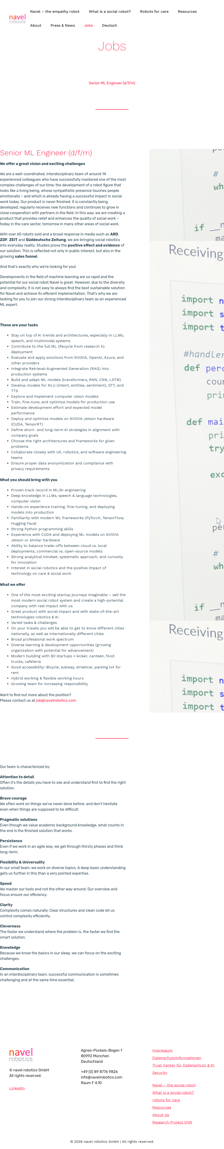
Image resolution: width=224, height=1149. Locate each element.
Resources (187, 11)
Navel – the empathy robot (55, 11)
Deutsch (109, 25)
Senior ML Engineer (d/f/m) (112, 83)
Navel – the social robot (174, 1085)
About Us (160, 1115)
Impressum (162, 1050)
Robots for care (154, 11)
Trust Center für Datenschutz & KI (183, 1065)
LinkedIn (17, 1088)
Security (159, 1072)
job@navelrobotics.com (56, 700)
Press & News (63, 25)
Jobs (88, 25)
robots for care (166, 1100)
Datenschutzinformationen (176, 1058)
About (35, 25)
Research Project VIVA (172, 1122)
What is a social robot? (110, 11)
